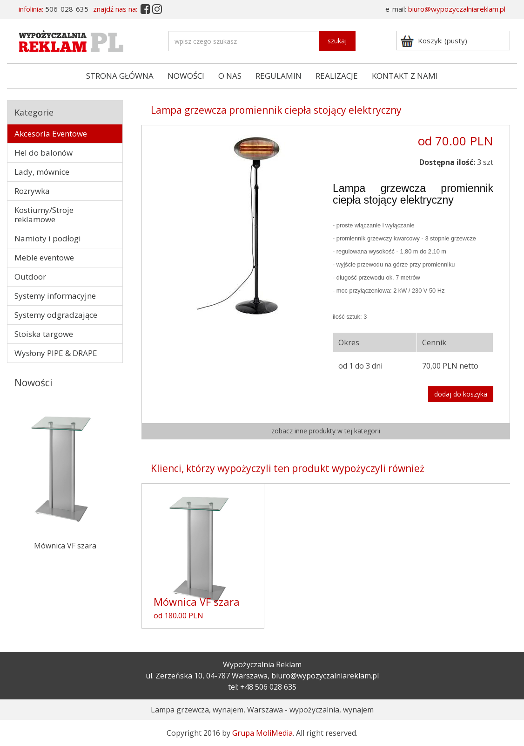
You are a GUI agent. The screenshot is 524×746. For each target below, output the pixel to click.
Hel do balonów (43, 152)
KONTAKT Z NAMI (405, 75)
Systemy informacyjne (55, 295)
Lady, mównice (41, 171)
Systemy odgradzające (55, 314)
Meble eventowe (44, 257)
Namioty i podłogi (47, 238)
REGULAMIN (278, 75)
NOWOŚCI (186, 75)
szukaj (337, 40)
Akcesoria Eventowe (50, 133)
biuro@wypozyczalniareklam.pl (456, 9)
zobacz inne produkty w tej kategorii (325, 430)
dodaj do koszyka (460, 394)
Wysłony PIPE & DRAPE (55, 353)
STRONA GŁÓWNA (120, 75)
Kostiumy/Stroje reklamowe (44, 215)
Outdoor (30, 276)
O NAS (230, 75)
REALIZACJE (337, 75)
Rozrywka (32, 190)
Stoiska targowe (43, 334)
